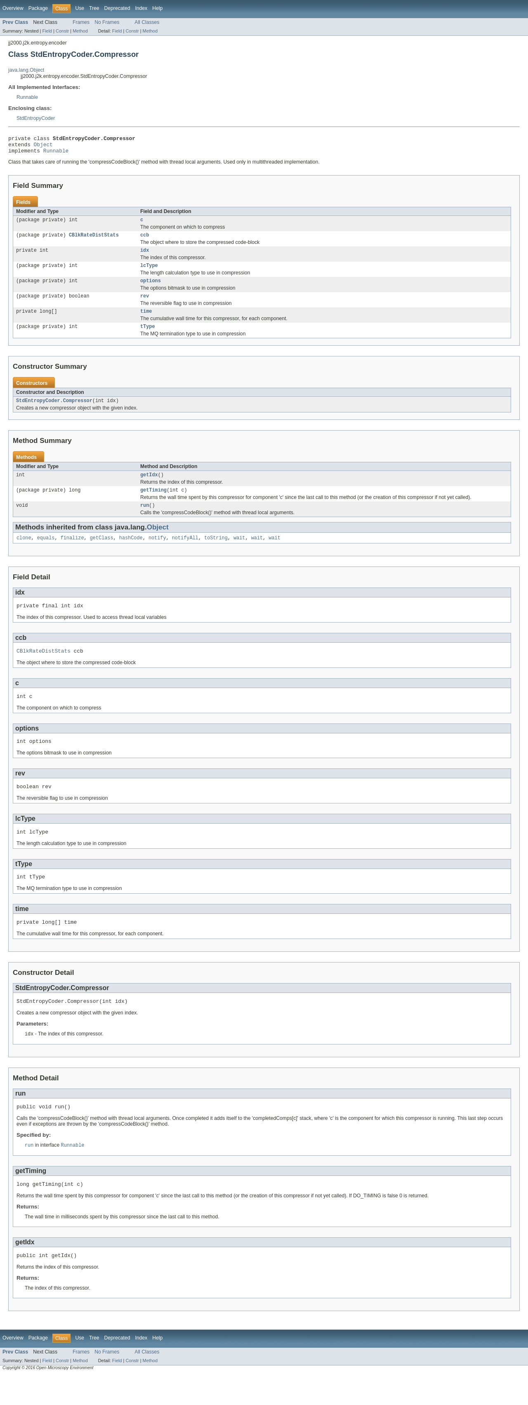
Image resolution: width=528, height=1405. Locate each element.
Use (79, 8)
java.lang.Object (26, 70)
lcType (149, 272)
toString (216, 552)
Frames (81, 22)
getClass (101, 552)
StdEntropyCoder (35, 118)
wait (239, 552)
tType (147, 336)
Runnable (27, 97)
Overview (13, 8)
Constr (62, 30)
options (150, 288)
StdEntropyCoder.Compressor (54, 411)
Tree (94, 8)
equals (46, 552)
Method (80, 30)
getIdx (149, 486)
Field (47, 30)
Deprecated (117, 8)
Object (43, 146)
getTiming (153, 502)
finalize (72, 552)
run (144, 518)
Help (157, 8)
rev (144, 304)
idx (144, 256)
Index (141, 8)
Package (38, 8)
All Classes (146, 22)
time (146, 320)
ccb (144, 240)
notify (157, 552)
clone (23, 552)
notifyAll (185, 552)
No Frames (106, 22)
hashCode (131, 552)
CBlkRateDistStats (94, 240)
